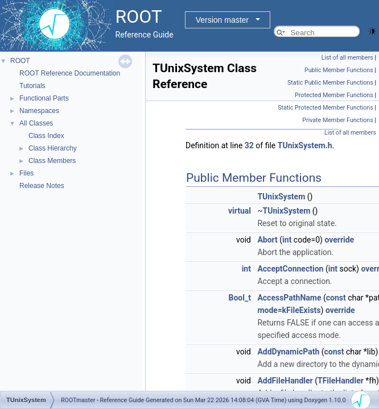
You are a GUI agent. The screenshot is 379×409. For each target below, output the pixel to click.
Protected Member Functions (334, 95)
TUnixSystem (281, 196)
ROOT (20, 61)
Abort (267, 239)
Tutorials (32, 86)
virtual (239, 210)
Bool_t (240, 297)
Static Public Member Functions (330, 82)
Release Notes (41, 186)
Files (26, 173)
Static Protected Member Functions (325, 107)
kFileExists (301, 310)
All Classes (36, 123)
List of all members (347, 57)
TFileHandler (341, 380)
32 (249, 145)
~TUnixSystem (283, 210)
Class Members (52, 161)
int (286, 239)
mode (267, 310)
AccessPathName (289, 297)
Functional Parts (44, 98)
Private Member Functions (337, 120)
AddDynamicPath (288, 351)
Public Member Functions (338, 70)
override (339, 239)
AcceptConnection (290, 268)
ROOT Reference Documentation (69, 73)
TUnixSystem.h (305, 145)
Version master (222, 19)
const (336, 297)
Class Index (46, 136)
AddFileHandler (284, 380)
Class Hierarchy (52, 148)
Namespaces (39, 111)
